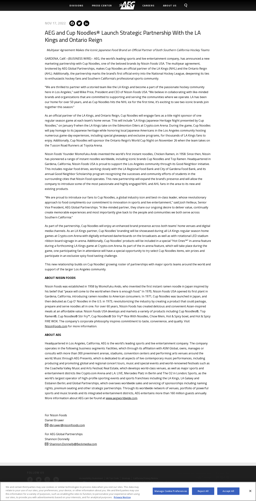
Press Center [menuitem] (102, 5)
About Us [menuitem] (170, 5)
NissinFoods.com (56, 326)
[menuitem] (127, 5)
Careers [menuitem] (148, 5)
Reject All (203, 491)
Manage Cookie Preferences (170, 491)
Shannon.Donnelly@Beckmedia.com (73, 444)
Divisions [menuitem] (76, 5)
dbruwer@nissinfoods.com (67, 425)
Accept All (228, 491)
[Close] (250, 491)
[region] (128, 491)
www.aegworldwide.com (121, 398)
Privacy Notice (122, 497)
